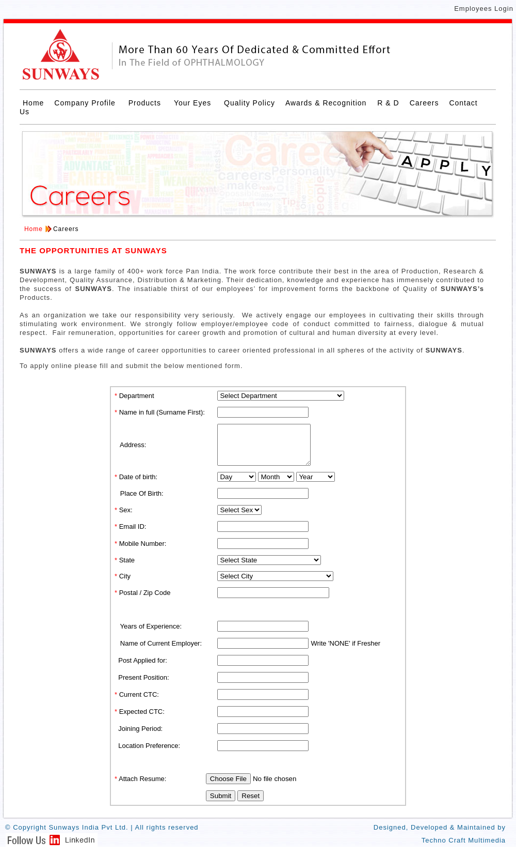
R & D (388, 103)
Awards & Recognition (327, 103)
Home (33, 103)
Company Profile (86, 103)
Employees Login (483, 8)
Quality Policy (249, 103)
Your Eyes (194, 103)
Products (146, 103)
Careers (424, 103)
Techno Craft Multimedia (464, 848)
